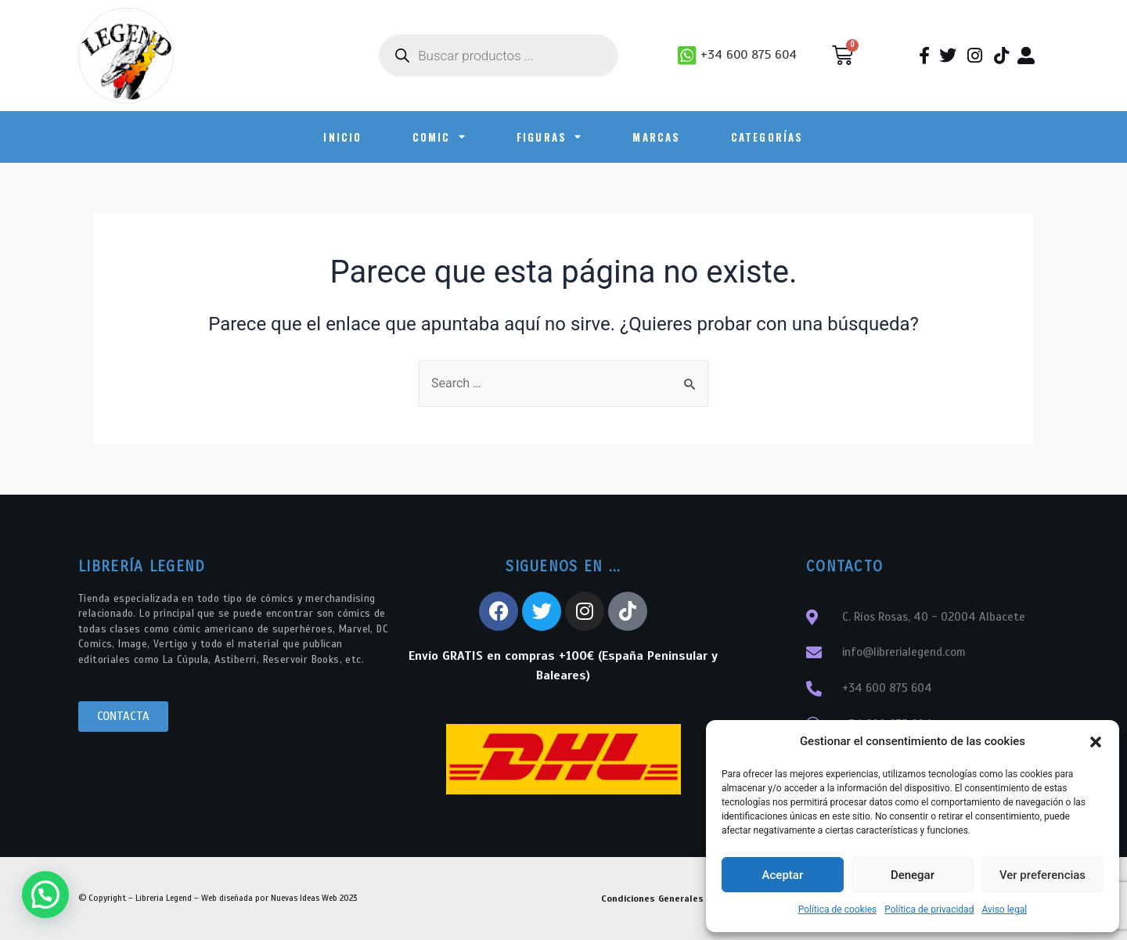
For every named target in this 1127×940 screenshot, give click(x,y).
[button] (1096, 742)
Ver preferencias (1042, 875)
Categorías (767, 137)
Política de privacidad (929, 909)
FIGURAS (550, 136)
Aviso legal (1004, 909)
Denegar (912, 875)
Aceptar (783, 875)
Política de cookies (837, 909)
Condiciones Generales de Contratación (690, 898)
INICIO (342, 137)
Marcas (656, 137)
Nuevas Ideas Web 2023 (314, 897)
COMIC (439, 136)
